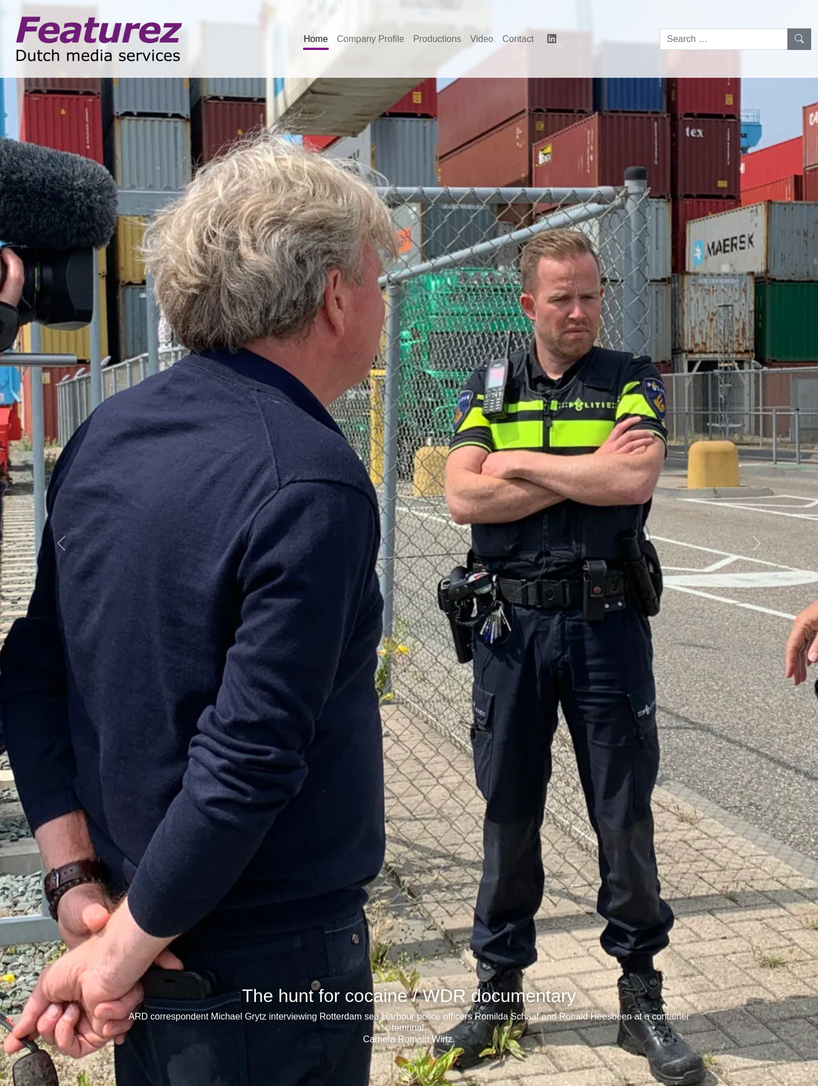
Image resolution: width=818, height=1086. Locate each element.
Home (316, 39)
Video (481, 39)
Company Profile (370, 39)
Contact (518, 39)
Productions (437, 39)
